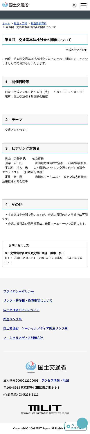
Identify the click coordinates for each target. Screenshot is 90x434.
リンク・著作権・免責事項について (27, 300)
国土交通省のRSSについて (21, 310)
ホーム (6, 23)
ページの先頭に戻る (77, 426)
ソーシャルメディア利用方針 (23, 337)
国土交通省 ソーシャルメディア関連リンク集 (35, 328)
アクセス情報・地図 (55, 380)
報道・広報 (20, 23)
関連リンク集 (12, 319)
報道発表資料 (39, 23)
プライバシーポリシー (18, 291)
